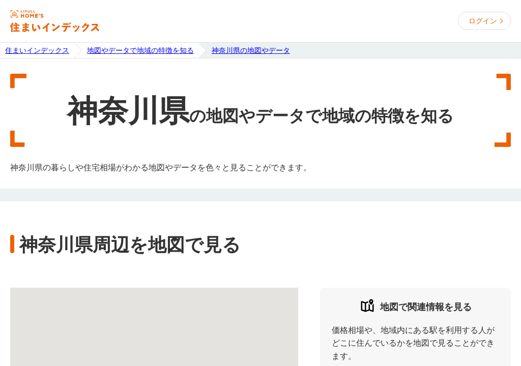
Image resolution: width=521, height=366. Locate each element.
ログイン (483, 21)
